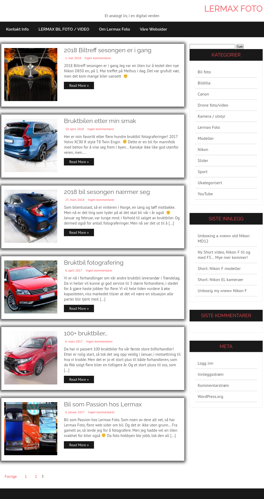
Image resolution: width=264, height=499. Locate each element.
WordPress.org (210, 396)
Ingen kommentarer (97, 58)
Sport (203, 171)
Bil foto (204, 71)
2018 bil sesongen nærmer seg (107, 191)
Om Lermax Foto (114, 29)
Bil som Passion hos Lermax (103, 404)
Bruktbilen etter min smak (100, 120)
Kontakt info (17, 29)
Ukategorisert (210, 182)
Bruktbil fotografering (94, 262)
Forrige (11, 476)
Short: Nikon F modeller (219, 268)
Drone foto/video (213, 105)
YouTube (205, 193)
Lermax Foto (233, 8)
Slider (203, 160)
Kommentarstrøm (213, 385)
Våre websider (153, 29)
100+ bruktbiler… (85, 333)
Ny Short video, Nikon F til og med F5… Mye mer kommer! (224, 254)
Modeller (206, 138)
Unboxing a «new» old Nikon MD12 (223, 238)
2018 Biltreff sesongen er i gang (107, 50)
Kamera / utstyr (211, 116)
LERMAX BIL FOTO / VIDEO (64, 29)
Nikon (203, 149)
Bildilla (204, 82)
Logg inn (205, 363)
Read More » (79, 85)
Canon (203, 94)
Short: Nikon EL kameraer (220, 279)
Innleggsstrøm (211, 374)
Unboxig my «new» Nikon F (222, 290)
